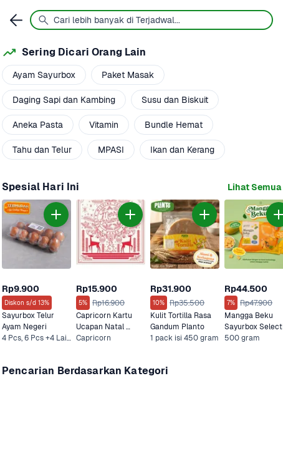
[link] (254, 187)
